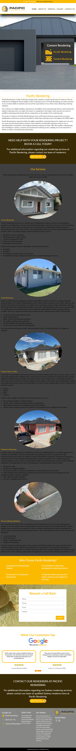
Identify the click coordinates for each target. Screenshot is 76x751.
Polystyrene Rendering (27, 719)
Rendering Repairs (26, 721)
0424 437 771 (36, 157)
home (33, 9)
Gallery (59, 9)
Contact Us (70, 9)
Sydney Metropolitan (13, 724)
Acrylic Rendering (26, 717)
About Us (42, 9)
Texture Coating (25, 723)
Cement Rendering (26, 715)
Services (51, 9)
